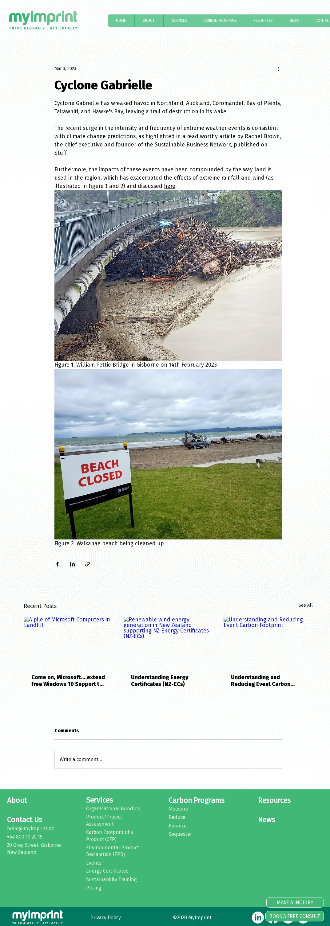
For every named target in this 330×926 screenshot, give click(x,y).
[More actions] (278, 68)
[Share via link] (87, 564)
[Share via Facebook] (57, 564)
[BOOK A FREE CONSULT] (294, 916)
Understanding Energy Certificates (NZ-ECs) (159, 680)
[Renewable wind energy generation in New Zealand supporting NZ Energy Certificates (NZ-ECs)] (168, 642)
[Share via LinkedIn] (72, 564)
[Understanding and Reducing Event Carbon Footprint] (268, 642)
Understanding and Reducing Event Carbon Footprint (260, 680)
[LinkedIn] (258, 918)
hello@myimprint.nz (30, 828)
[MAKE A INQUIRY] (295, 902)
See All (306, 605)
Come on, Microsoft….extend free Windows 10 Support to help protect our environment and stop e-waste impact (68, 680)
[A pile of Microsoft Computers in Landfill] (68, 642)
